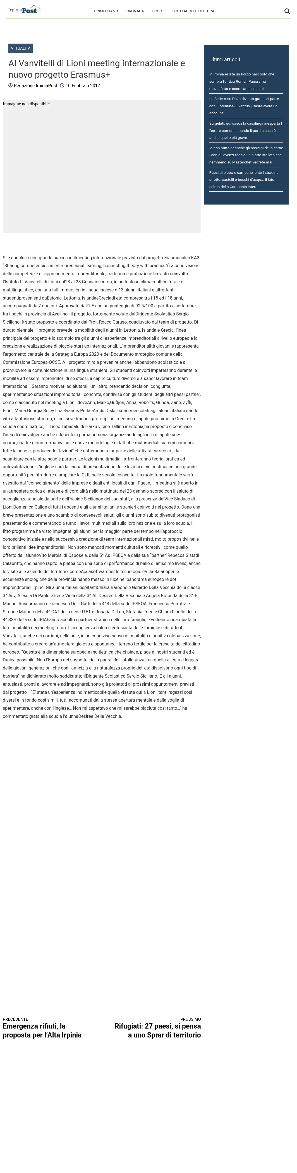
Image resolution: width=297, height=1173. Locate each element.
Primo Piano (106, 11)
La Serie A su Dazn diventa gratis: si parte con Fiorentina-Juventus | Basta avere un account (244, 105)
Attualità (20, 48)
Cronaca (135, 11)
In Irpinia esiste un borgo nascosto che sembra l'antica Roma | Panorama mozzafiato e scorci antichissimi (241, 81)
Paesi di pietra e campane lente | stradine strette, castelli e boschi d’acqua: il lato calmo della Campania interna (244, 179)
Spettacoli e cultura (193, 11)
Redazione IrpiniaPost (35, 85)
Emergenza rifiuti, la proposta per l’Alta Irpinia (47, 1028)
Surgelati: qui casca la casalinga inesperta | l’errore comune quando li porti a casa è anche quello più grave (245, 130)
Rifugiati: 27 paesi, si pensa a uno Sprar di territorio (156, 1028)
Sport (158, 11)
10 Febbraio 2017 (83, 85)
